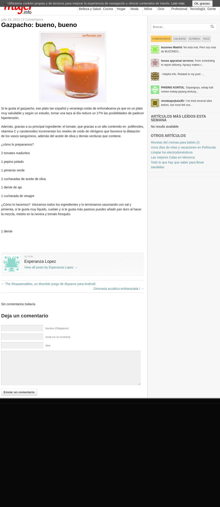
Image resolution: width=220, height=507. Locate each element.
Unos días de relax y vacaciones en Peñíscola (183, 147)
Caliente (180, 38)
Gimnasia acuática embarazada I (118, 288)
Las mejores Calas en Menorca (173, 157)
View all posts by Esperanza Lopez (51, 267)
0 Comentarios (33, 19)
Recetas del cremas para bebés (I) (175, 142)
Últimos (194, 38)
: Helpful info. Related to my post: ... (182, 74)
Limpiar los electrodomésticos (172, 152)
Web (47, 345)
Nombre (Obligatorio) (57, 328)
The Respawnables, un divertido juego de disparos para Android (48, 284)
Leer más (177, 6)
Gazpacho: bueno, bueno (39, 24)
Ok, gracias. (202, 6)
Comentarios (161, 38)
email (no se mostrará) (57, 337)
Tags (206, 38)
